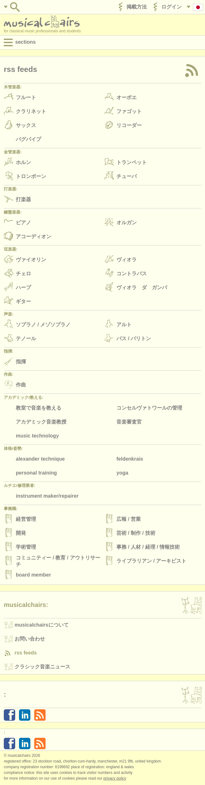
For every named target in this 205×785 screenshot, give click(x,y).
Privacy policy (114, 778)
